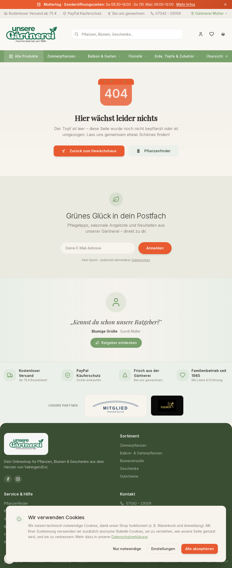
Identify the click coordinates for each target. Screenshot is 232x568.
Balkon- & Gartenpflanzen (141, 453)
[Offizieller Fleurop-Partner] (167, 405)
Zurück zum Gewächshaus (89, 151)
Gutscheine (129, 476)
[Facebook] (8, 479)
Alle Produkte (23, 56)
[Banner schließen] (225, 4)
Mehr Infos (185, 4)
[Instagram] (18, 479)
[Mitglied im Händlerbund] (115, 405)
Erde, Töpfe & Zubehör (176, 56)
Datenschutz (141, 260)
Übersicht (217, 56)
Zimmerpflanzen (63, 56)
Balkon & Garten (104, 56)
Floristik (138, 56)
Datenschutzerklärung (130, 537)
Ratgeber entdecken (116, 343)
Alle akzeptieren (199, 549)
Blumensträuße (132, 461)
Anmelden (155, 248)
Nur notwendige (127, 549)
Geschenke (129, 468)
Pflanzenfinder (153, 151)
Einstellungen (163, 549)
